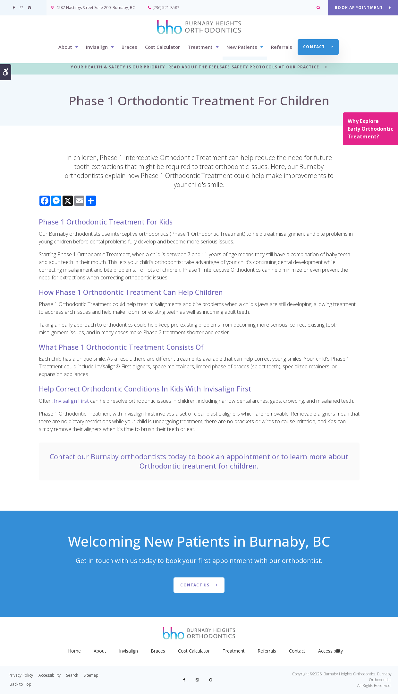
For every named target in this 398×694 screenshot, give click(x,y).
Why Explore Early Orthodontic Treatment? (370, 129)
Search (72, 675)
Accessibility (330, 651)
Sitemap (91, 675)
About (100, 651)
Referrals (281, 47)
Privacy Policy (21, 675)
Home (74, 651)
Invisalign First (71, 400)
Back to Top (20, 684)
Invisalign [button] (97, 47)
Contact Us (194, 585)
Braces (129, 47)
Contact (314, 47)
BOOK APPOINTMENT (359, 7)
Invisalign (128, 651)
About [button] (65, 47)
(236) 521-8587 (165, 7)
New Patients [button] (241, 47)
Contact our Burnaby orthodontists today (118, 456)
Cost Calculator (162, 47)
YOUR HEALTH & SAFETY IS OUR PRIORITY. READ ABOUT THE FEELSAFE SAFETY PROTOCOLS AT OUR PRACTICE (195, 67)
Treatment (234, 651)
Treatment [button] (200, 47)
